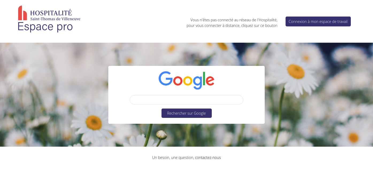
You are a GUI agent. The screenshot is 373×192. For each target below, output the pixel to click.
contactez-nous (208, 157)
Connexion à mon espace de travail (318, 21)
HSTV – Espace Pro (49, 20)
